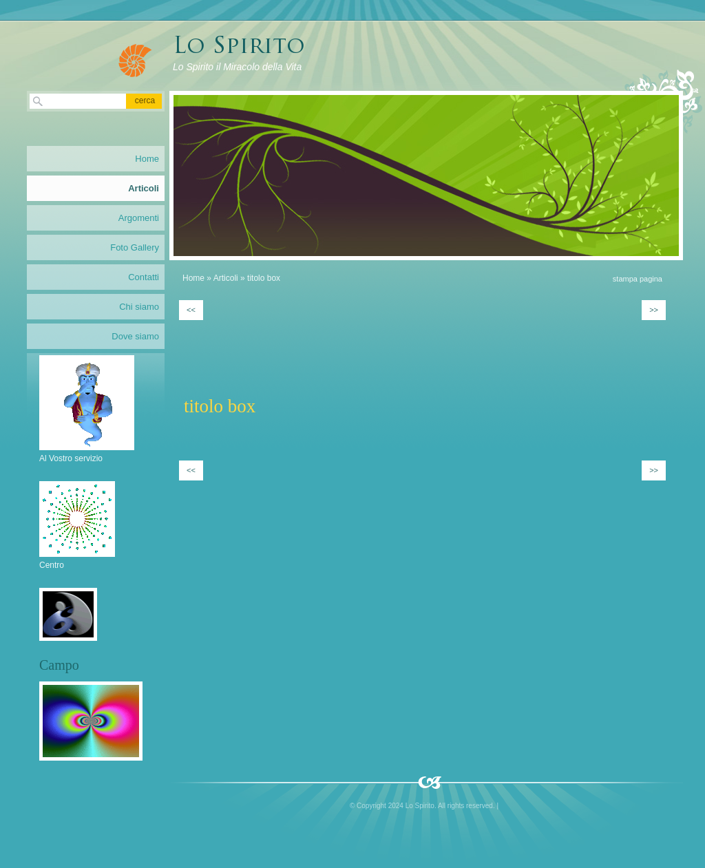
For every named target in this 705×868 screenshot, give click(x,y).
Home (193, 278)
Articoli (225, 278)
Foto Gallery (134, 247)
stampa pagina (637, 279)
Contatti (143, 277)
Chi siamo (139, 306)
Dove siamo (135, 336)
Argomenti (138, 218)
